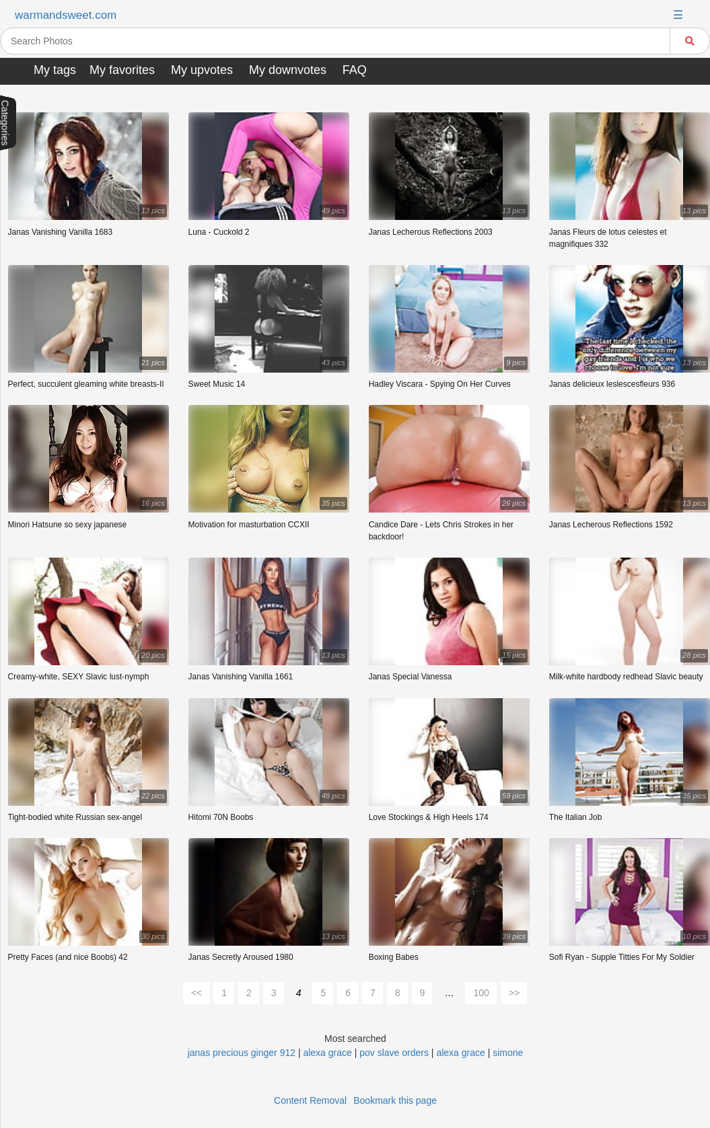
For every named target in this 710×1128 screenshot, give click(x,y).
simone (508, 1052)
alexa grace (327, 1052)
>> (514, 992)
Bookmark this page (395, 1100)
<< (196, 992)
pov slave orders (394, 1052)
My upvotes (202, 70)
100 (481, 992)
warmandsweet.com (65, 15)
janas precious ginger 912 (241, 1052)
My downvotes (287, 70)
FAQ (355, 70)
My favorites (122, 70)
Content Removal (310, 1100)
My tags (55, 70)
